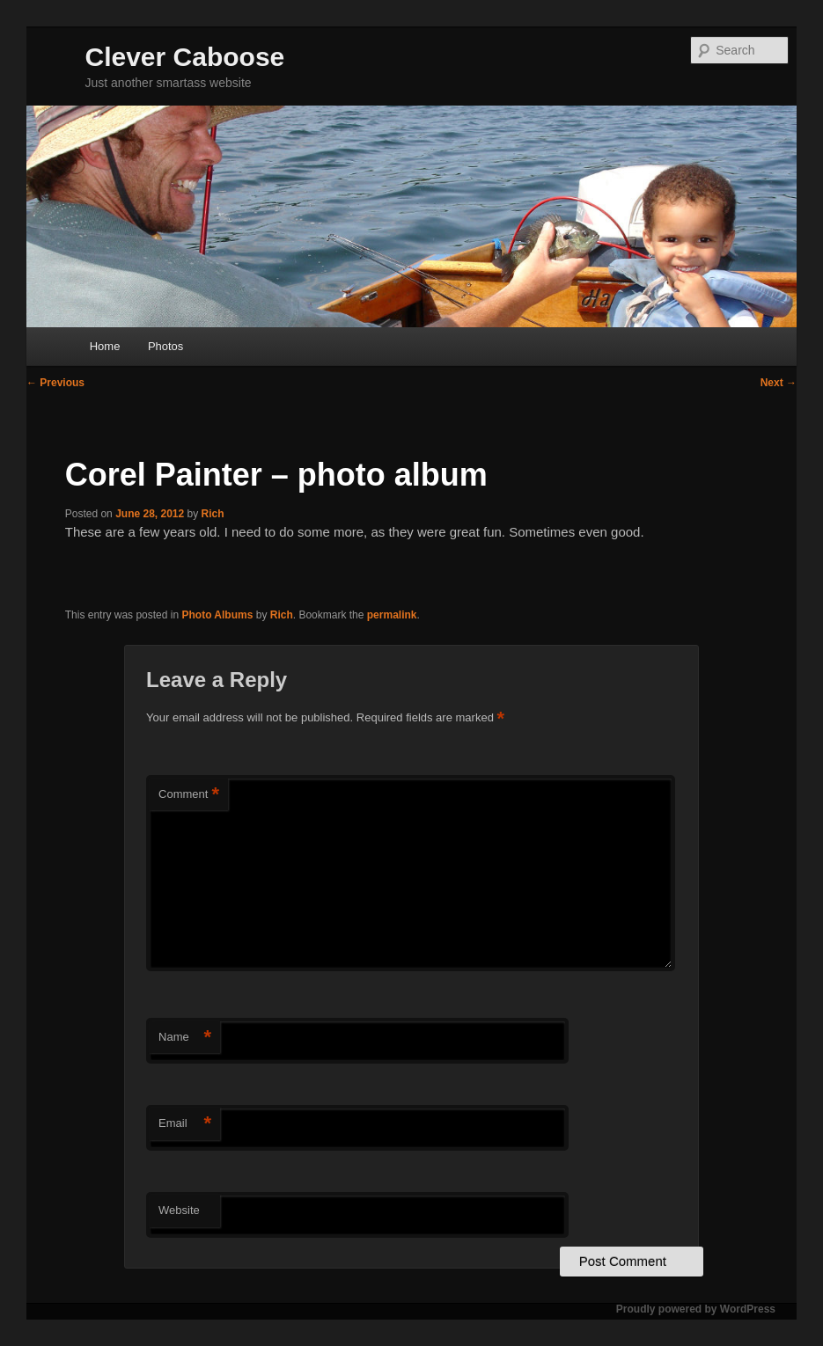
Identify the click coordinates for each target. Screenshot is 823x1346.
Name (184, 1037)
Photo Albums (217, 615)
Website (179, 1210)
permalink (392, 615)
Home (105, 346)
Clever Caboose (185, 56)
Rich (213, 514)
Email (184, 1124)
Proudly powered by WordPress (695, 1309)
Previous (55, 383)
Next (779, 383)
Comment (188, 795)
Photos (165, 346)
